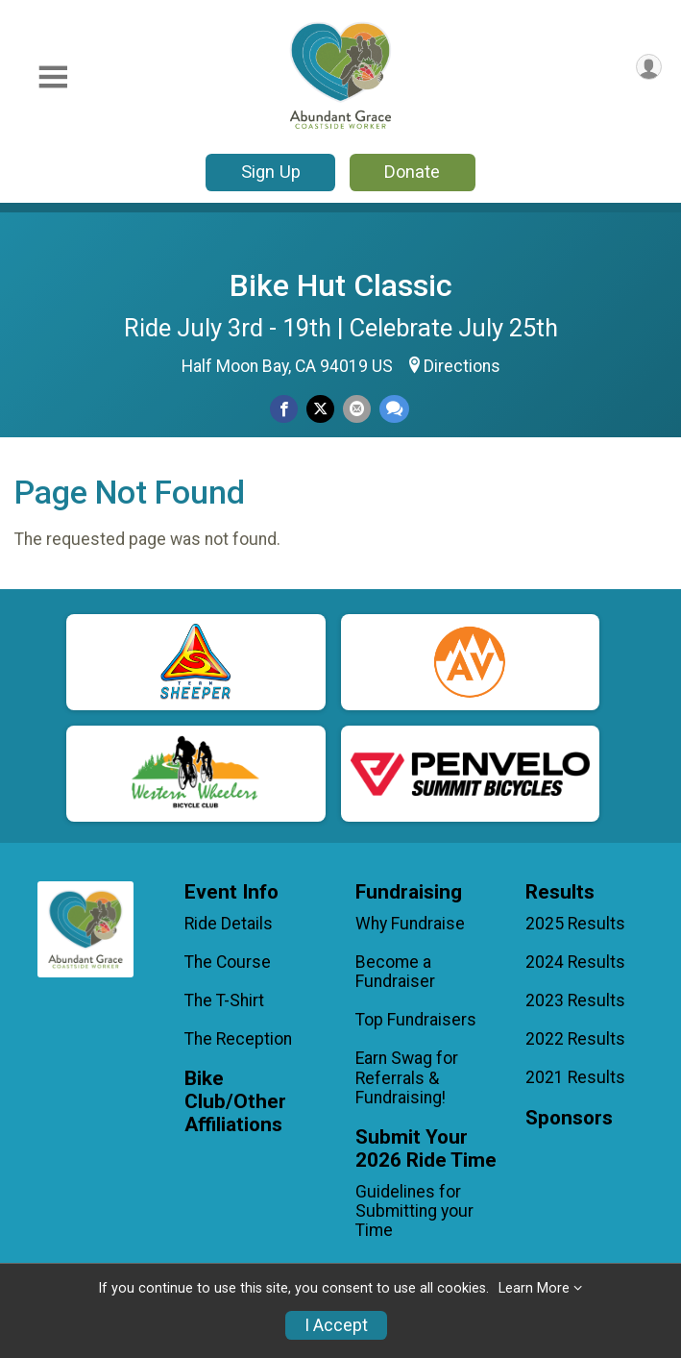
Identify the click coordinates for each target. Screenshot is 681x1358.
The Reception (238, 1039)
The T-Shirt (224, 1000)
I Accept (336, 1325)
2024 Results (575, 962)
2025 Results (575, 923)
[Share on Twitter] (320, 409)
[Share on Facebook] (284, 409)
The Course (227, 962)
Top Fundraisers (415, 1019)
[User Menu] (649, 67)
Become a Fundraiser (395, 971)
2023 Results (575, 1000)
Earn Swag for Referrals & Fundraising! (406, 1077)
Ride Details (228, 923)
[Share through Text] (394, 409)
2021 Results (575, 1077)
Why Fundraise (410, 923)
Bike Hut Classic (341, 285)
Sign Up (271, 171)
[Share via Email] (357, 409)
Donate (412, 171)
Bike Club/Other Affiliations (235, 1102)
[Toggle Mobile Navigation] (53, 77)
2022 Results (575, 1039)
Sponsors (569, 1118)
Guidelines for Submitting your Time (414, 1211)
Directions (462, 366)
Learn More (534, 1288)
